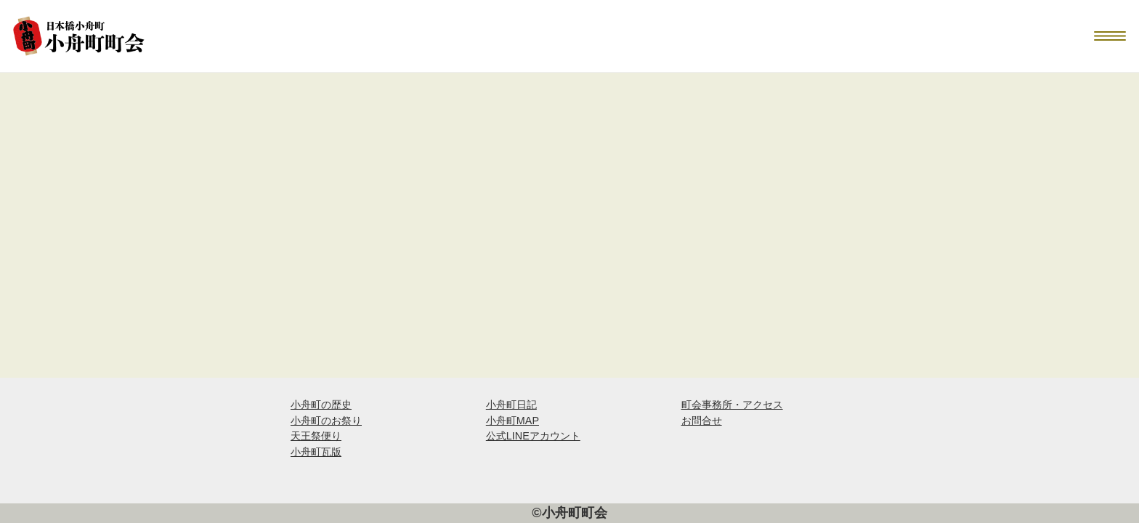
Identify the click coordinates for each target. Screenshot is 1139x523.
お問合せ (701, 420)
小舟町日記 (511, 404)
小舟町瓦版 (316, 452)
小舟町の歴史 (321, 404)
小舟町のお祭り (326, 420)
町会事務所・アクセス (732, 404)
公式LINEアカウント (533, 436)
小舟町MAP (512, 420)
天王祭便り (316, 436)
